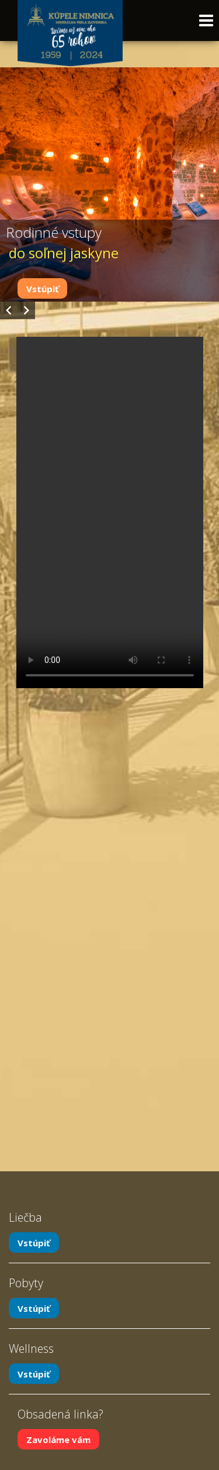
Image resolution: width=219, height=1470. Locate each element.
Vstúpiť (42, 289)
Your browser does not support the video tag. (109, 512)
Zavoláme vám (58, 1439)
